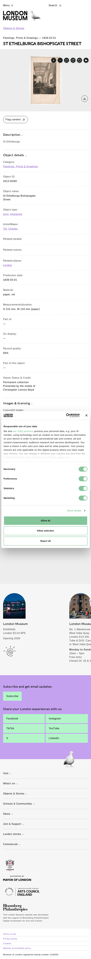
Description (13, 135)
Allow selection (45, 530)
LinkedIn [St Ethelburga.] (54, 738)
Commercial (12, 844)
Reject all (45, 541)
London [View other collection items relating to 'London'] (7, 265)
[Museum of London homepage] (22, 17)
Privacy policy (10, 939)
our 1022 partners (23, 431)
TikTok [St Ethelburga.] (10, 728)
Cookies (7, 943)
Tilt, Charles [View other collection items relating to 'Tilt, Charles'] (10, 228)
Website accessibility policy (17, 948)
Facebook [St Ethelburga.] (12, 718)
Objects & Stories (13, 28)
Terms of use (9, 934)
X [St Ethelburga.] (7, 738)
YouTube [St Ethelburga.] (54, 728)
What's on (11, 783)
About (8, 814)
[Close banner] (86, 415)
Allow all (45, 520)
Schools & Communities (19, 804)
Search (55, 5)
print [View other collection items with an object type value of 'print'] (6, 214)
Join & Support (13, 824)
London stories (13, 834)
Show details (74, 510)
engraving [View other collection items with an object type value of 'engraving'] (16, 214)
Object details (15, 155)
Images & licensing (18, 404)
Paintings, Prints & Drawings (20, 166)
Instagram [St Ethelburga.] (55, 718)
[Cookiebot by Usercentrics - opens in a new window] (66, 415)
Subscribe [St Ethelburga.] (12, 696)
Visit (7, 773)
